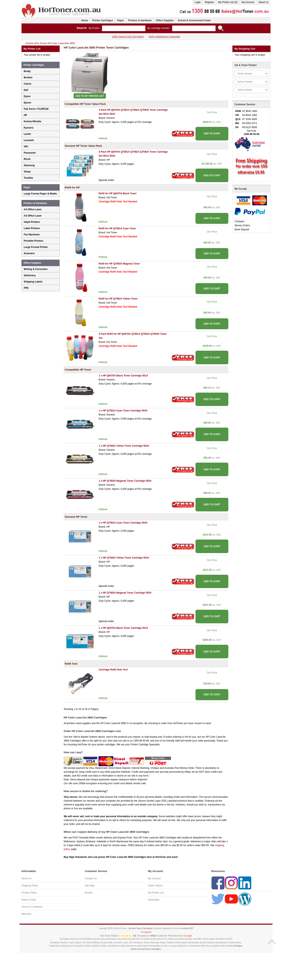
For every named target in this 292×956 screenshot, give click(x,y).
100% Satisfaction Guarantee (164, 36)
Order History (155, 885)
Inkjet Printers (32, 222)
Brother (28, 77)
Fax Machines (32, 234)
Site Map (89, 885)
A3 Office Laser (33, 215)
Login (198, 2)
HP (25, 115)
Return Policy (28, 899)
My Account (248, 2)
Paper (120, 20)
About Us (263, 2)
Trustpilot (146, 932)
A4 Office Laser (33, 209)
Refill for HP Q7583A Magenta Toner (119, 263)
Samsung (29, 165)
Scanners (29, 253)
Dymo (27, 96)
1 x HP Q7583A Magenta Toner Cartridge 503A (125, 480)
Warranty (26, 913)
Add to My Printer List (90, 96)
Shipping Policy (29, 885)
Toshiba (28, 177)
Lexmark (29, 140)
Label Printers (32, 228)
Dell (26, 90)
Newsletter (154, 899)
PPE (26, 288)
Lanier (27, 134)
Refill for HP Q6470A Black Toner (117, 193)
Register (209, 2)
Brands (88, 892)
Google (188, 935)
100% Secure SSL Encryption (128, 36)
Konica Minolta (32, 121)
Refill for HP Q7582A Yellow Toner (118, 298)
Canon (27, 83)
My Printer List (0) (227, 2)
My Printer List (156, 892)
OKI (26, 146)
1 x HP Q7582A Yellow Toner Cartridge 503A (124, 445)
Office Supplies (165, 20)
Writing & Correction (35, 269)
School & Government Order (194, 20)
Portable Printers (33, 240)
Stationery (30, 275)
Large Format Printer (36, 247)
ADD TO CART (212, 133)
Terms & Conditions (32, 906)
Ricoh (27, 159)
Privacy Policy (29, 892)
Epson (27, 102)
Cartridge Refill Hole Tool (113, 669)
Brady (27, 71)
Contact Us (91, 878)
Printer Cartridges (102, 20)
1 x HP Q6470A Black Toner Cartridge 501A (123, 375)
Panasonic (30, 152)
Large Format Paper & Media (40, 193)
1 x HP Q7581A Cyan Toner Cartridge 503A (123, 410)
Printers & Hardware (139, 20)
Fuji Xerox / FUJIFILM (36, 108)
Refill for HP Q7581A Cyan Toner (117, 228)
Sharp (27, 171)
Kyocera (28, 127)
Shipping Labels (33, 281)
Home (84, 20)
